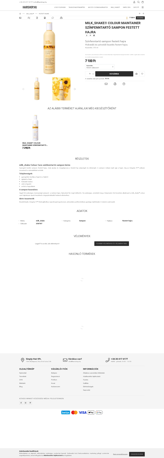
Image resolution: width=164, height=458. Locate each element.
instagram (25, 403)
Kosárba (140, 18)
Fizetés (85, 380)
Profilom (54, 380)
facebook (21, 403)
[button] (136, 73)
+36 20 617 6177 (26, 2)
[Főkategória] (20, 13)
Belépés (54, 373)
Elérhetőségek (88, 387)
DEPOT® (136, 7)
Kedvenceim (55, 387)
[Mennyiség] (90, 74)
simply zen (126, 7)
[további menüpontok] (143, 7)
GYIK (21, 380)
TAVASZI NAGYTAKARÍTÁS (77, 7)
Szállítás (85, 383)
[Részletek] (37, 17)
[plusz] (93, 74)
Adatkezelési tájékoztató (91, 376)
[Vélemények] (53, 17)
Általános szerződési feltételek (94, 373)
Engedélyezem (137, 454)
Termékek (22, 376)
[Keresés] (138, 2)
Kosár (53, 383)
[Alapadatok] (20, 17)
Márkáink (22, 383)
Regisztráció (55, 376)
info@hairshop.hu (40, 2)
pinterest (30, 403)
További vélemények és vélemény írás (111, 243)
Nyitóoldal (22, 373)
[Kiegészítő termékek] (29, 17)
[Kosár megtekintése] (143, 2)
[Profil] (134, 2)
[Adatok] (44, 17)
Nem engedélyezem (120, 454)
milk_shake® (115, 7)
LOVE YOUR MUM (59, 7)
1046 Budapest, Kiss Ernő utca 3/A (38, 361)
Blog (20, 387)
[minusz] (86, 74)
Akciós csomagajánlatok (98, 7)
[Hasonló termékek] (61, 17)
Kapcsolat (86, 390)
